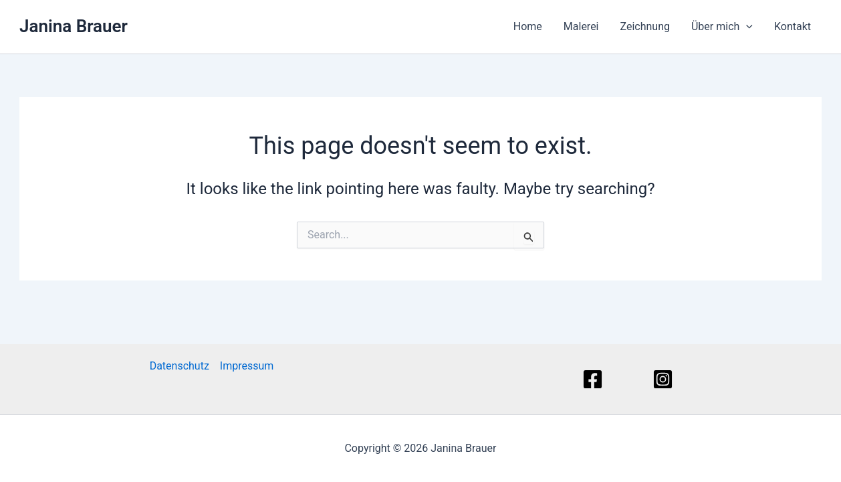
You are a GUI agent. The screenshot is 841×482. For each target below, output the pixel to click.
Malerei (581, 26)
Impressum (247, 365)
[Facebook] (594, 379)
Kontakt (792, 26)
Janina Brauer (73, 26)
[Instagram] (665, 379)
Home (527, 26)
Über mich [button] (722, 27)
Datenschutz (179, 365)
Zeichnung (645, 26)
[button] (746, 27)
